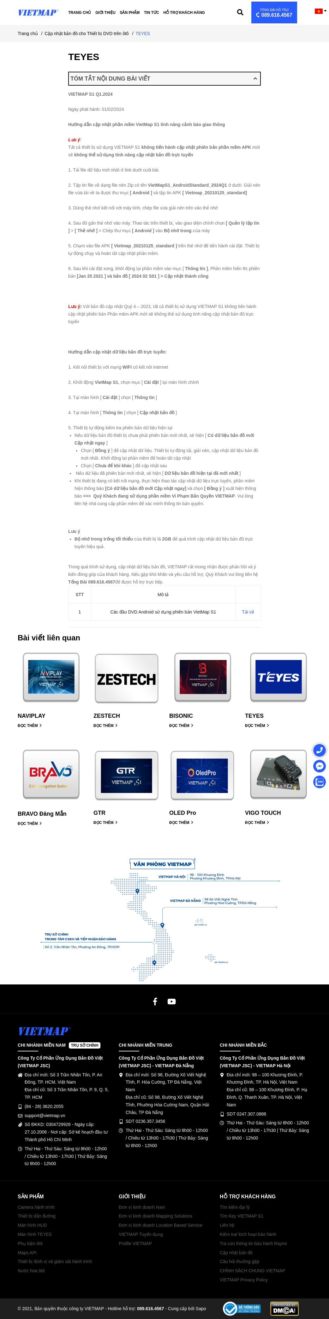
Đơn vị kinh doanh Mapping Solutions (155, 1216)
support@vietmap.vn (45, 1115)
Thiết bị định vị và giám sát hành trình (55, 1261)
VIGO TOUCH (263, 813)
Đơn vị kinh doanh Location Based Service (160, 1225)
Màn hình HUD (32, 1225)
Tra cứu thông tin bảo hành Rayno (253, 1243)
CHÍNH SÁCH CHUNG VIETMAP (252, 1270)
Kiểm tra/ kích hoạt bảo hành (248, 1234)
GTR (99, 813)
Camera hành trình (36, 1207)
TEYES (254, 716)
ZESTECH (106, 716)
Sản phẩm (130, 12)
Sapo (201, 1308)
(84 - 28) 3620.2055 (44, 1106)
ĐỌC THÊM (30, 725)
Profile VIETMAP (135, 1243)
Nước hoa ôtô (31, 1270)
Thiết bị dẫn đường (37, 1216)
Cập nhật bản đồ (236, 1252)
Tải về (248, 611)
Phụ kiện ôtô (30, 1243)
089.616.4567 (273, 13)
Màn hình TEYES (35, 1234)
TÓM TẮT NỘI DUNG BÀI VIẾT (163, 79)
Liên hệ (227, 1225)
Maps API (27, 1252)
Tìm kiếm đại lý (235, 1207)
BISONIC (181, 716)
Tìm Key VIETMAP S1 (241, 1216)
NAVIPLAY (31, 716)
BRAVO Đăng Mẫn (42, 814)
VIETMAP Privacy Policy (244, 1279)
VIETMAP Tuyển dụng (141, 1234)
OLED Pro (182, 813)
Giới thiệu (105, 12)
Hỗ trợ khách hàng (184, 12)
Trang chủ (79, 12)
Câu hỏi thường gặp (239, 1261)
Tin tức (151, 12)
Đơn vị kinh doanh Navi (142, 1207)
